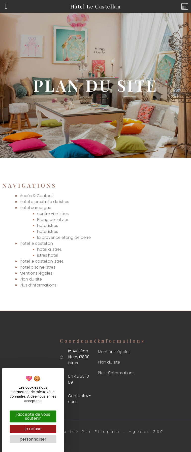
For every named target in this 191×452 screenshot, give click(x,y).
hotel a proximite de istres (44, 202)
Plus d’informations (38, 285)
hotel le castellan (36, 243)
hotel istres (47, 225)
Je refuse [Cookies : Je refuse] (33, 429)
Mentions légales (36, 273)
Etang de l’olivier (52, 219)
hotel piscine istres (37, 267)
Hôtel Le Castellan (95, 6)
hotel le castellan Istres (42, 261)
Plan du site (31, 279)
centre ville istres (53, 213)
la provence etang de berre (64, 237)
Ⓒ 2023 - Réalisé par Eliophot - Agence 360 (95, 431)
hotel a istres (49, 249)
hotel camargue (35, 207)
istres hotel (47, 255)
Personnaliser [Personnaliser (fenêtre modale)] (33, 439)
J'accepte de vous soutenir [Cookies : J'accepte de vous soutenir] (33, 416)
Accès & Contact (36, 196)
